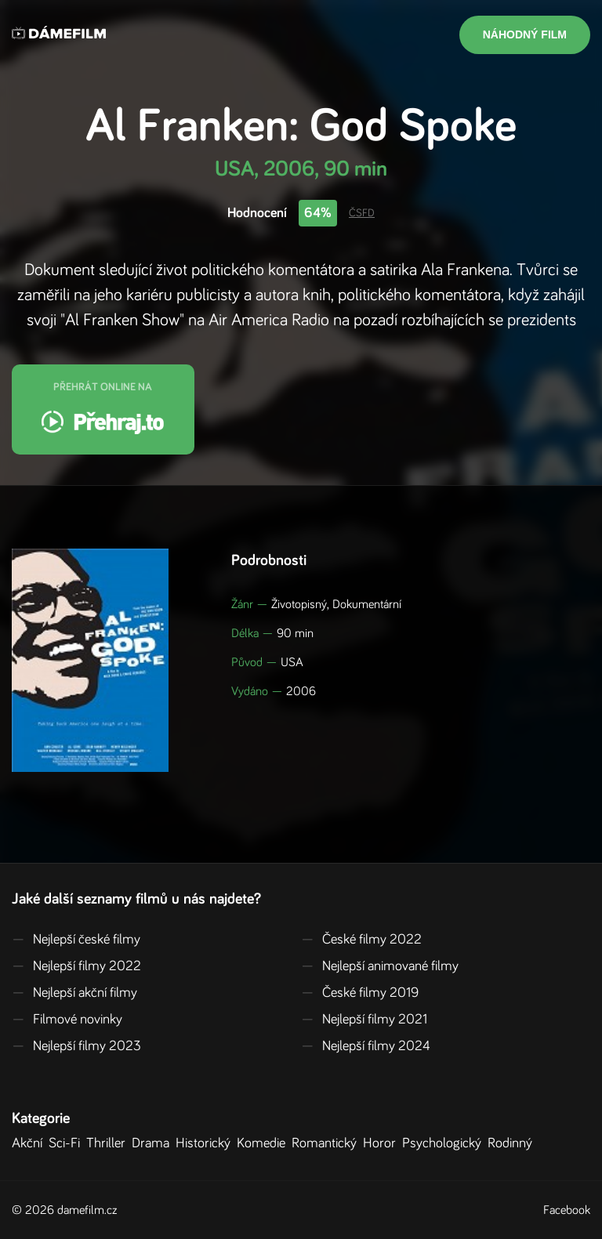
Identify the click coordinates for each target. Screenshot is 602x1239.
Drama (154, 1143)
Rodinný (513, 1143)
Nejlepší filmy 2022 (76, 966)
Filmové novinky (67, 1020)
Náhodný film (525, 34)
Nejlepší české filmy (76, 940)
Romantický (327, 1143)
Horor (382, 1143)
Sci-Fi (67, 1143)
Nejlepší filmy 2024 (365, 1046)
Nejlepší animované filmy (380, 966)
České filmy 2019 (360, 993)
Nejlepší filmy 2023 (76, 1046)
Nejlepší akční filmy (74, 993)
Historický (206, 1143)
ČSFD (362, 213)
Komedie (264, 1143)
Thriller (109, 1143)
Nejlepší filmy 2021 (364, 1020)
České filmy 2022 (361, 940)
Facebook (566, 1210)
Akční (30, 1143)
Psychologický (445, 1143)
